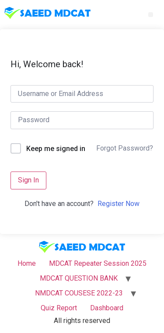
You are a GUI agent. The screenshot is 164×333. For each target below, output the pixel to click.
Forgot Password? (124, 148)
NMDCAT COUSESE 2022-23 (79, 293)
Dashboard (106, 308)
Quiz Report (59, 308)
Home (26, 263)
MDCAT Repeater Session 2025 (98, 263)
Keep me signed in (55, 148)
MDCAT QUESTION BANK (79, 278)
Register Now (119, 203)
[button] (150, 14)
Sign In (28, 180)
